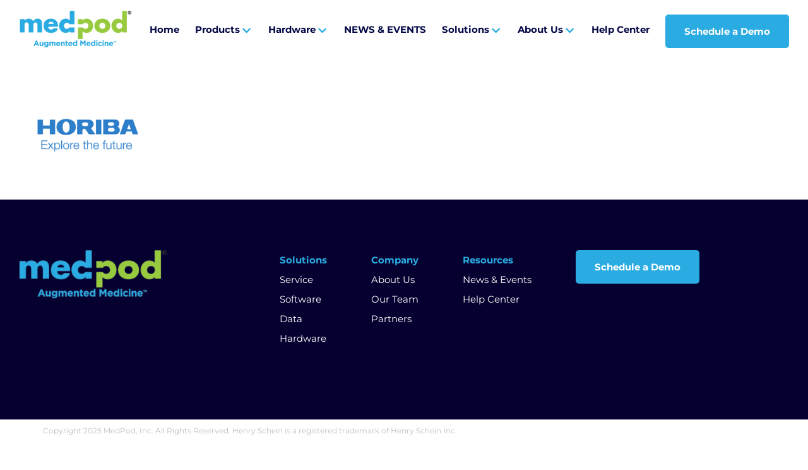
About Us (393, 280)
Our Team (395, 299)
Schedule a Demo (637, 267)
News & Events (497, 280)
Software (300, 299)
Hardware (303, 338)
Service (296, 280)
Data (291, 319)
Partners (391, 319)
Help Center (491, 299)
